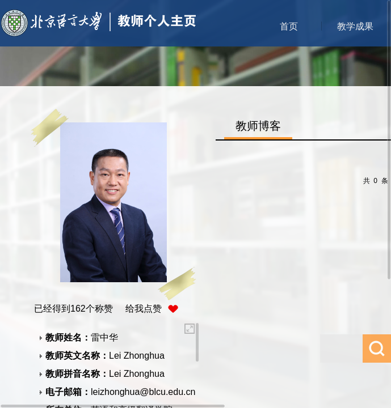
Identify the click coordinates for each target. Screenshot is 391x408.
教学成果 (355, 26)
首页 (289, 26)
